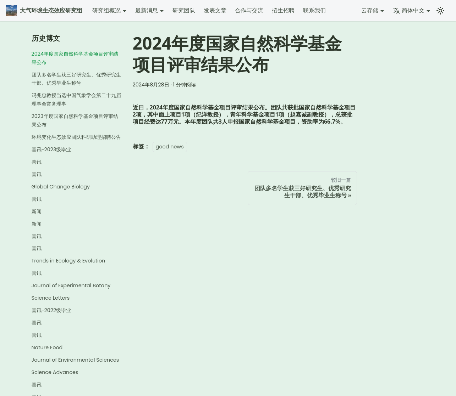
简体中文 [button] (408, 10)
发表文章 (215, 10)
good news (170, 146)
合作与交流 (249, 10)
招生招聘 (283, 10)
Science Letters (51, 297)
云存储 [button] (369, 10)
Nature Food (47, 347)
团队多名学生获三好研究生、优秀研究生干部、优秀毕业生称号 (76, 79)
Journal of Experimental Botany (71, 285)
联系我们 (314, 10)
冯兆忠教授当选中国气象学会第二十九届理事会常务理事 (76, 99)
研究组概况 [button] (106, 10)
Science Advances (55, 372)
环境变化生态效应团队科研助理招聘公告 (76, 137)
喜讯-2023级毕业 (51, 149)
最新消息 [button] (146, 10)
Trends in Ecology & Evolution (68, 260)
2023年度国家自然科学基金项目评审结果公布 (75, 120)
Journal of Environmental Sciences (75, 359)
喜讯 (37, 161)
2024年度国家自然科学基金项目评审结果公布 (75, 58)
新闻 (37, 211)
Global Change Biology (61, 186)
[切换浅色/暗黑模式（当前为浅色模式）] (440, 10)
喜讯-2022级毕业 (51, 310)
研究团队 (183, 10)
